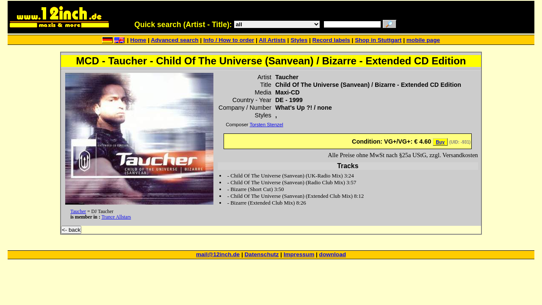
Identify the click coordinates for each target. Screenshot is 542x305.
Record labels (331, 40)
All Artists (272, 40)
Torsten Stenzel (266, 124)
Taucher (78, 211)
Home (138, 40)
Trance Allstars (116, 216)
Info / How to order (228, 40)
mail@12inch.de (218, 254)
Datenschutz (262, 254)
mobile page (423, 40)
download (332, 254)
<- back (71, 230)
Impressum (299, 254)
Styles (298, 40)
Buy (440, 141)
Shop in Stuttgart (378, 40)
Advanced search (175, 40)
